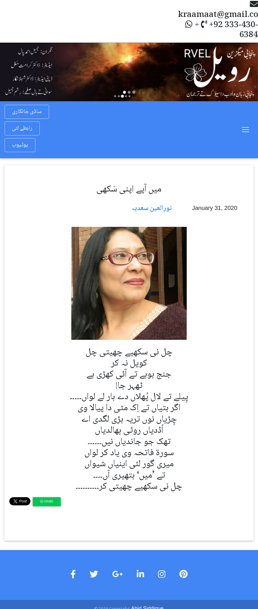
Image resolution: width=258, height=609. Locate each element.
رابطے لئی (22, 128)
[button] (19, 72)
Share (46, 501)
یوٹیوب (20, 145)
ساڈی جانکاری (27, 112)
